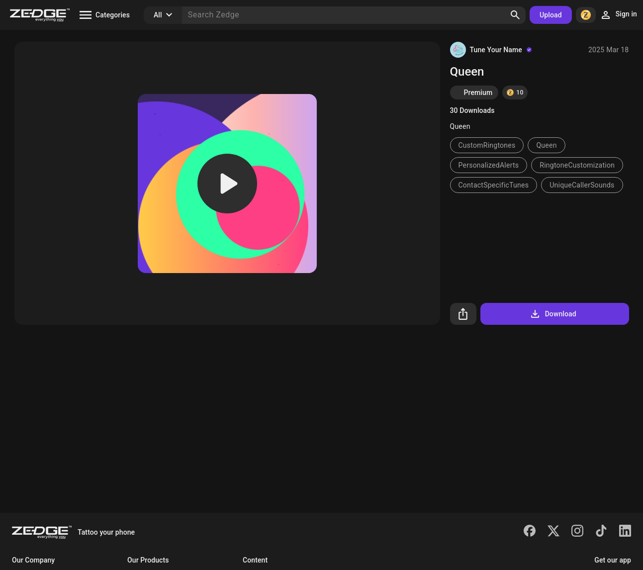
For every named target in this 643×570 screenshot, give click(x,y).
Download (552, 314)
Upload (551, 15)
